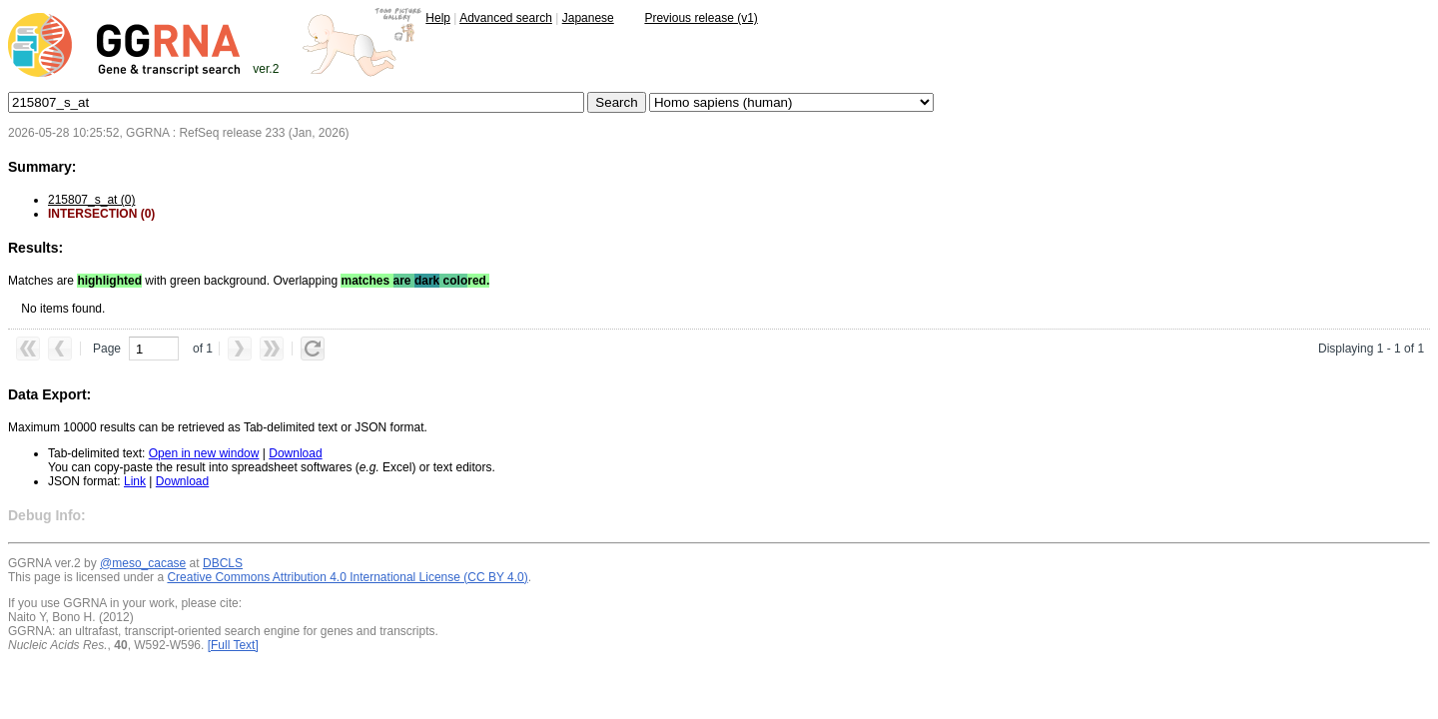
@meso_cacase (143, 563)
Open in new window (204, 453)
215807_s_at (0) (91, 200)
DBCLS (223, 563)
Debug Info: (47, 515)
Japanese (588, 18)
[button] (28, 348)
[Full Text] (233, 645)
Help (437, 18)
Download (295, 453)
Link (135, 481)
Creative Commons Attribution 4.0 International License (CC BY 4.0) (347, 577)
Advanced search (505, 18)
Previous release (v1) (700, 18)
